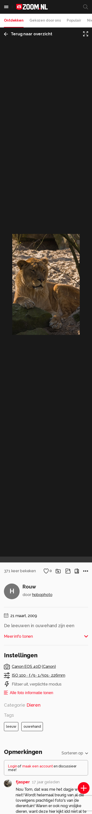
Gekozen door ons (45, 20)
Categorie (22, 705)
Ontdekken (14, 20)
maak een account (37, 766)
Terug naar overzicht (28, 34)
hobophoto (42, 594)
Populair (74, 20)
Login (12, 766)
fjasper (23, 782)
